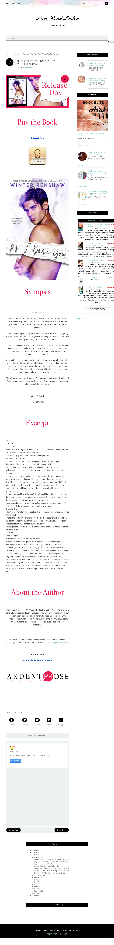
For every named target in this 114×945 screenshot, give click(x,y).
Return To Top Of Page (57, 934)
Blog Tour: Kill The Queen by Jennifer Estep (49, 873)
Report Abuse (83, 318)
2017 (34, 895)
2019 (34, 850)
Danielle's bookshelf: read (98, 220)
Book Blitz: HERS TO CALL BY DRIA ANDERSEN (97, 153)
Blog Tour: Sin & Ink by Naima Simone (47, 864)
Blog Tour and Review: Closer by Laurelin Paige (51, 861)
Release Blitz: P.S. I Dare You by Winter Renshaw (51, 859)
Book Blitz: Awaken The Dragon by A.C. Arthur (92, 134)
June (36, 882)
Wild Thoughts (95, 243)
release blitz (28, 68)
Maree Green (96, 279)
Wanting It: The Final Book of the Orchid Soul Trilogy (95, 225)
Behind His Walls (95, 287)
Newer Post (13, 830)
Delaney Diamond (96, 245)
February (37, 891)
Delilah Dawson (101, 228)
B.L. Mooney (96, 289)
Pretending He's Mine (95, 260)
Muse (95, 277)
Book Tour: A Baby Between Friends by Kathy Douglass (97, 173)
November (38, 855)
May (36, 884)
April (36, 886)
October (37, 857)
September (38, 875)
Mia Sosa (96, 262)
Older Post (61, 830)
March (36, 889)
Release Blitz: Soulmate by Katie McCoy (48, 866)
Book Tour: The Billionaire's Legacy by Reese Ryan (52, 871)
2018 (34, 853)
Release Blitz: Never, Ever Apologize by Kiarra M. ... (52, 868)
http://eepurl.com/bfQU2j (58, 642)
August (37, 877)
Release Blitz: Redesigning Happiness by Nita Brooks (97, 193)
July (35, 879)
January (37, 893)
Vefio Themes (73, 930)
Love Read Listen (57, 18)
